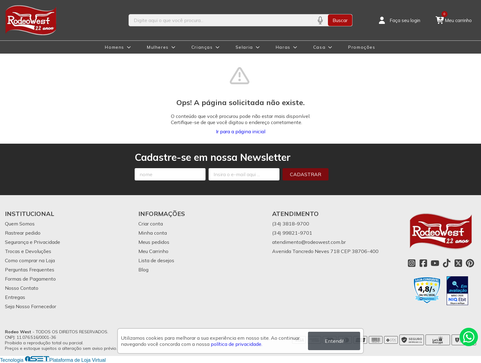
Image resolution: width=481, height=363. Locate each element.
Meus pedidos (153, 242)
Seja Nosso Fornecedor (30, 306)
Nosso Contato (21, 288)
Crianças (202, 47)
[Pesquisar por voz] (320, 20)
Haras (283, 47)
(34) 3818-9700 (290, 224)
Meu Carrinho (153, 251)
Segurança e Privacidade (32, 242)
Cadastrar (305, 174)
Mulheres (158, 47)
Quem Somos (20, 224)
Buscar (340, 20)
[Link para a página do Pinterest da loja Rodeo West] (470, 263)
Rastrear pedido (22, 233)
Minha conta (152, 233)
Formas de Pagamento (30, 279)
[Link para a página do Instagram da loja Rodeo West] (411, 263)
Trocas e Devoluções (28, 251)
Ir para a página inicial (240, 131)
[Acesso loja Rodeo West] (398, 20)
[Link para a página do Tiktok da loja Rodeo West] (446, 263)
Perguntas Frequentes (29, 270)
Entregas (15, 297)
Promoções (361, 47)
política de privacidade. (236, 344)
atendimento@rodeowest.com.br (309, 242)
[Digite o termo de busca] (220, 20)
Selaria (244, 47)
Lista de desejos (156, 260)
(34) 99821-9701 (292, 233)
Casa (319, 47)
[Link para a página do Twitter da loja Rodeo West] (458, 263)
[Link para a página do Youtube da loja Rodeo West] (435, 263)
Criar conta (150, 224)
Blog (143, 270)
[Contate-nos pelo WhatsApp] (469, 337)
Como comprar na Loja (30, 260)
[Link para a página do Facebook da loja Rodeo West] (423, 263)
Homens (114, 47)
